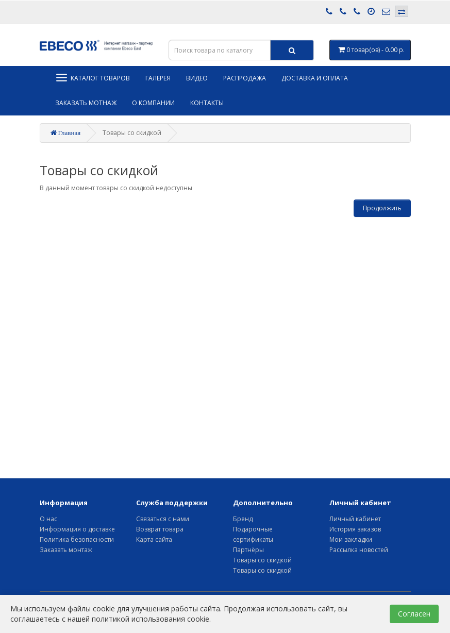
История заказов (355, 529)
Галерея (158, 78)
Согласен (414, 614)
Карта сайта (154, 539)
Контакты (207, 102)
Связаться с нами (162, 518)
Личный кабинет (355, 518)
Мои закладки (350, 539)
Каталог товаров (92, 77)
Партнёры (248, 549)
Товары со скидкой (262, 560)
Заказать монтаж (66, 549)
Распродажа (244, 78)
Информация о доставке (77, 529)
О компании (153, 102)
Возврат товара (160, 529)
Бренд (243, 518)
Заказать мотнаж (85, 102)
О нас (48, 518)
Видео (197, 78)
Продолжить (382, 208)
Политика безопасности (77, 539)
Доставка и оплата (314, 78)
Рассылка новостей (358, 549)
